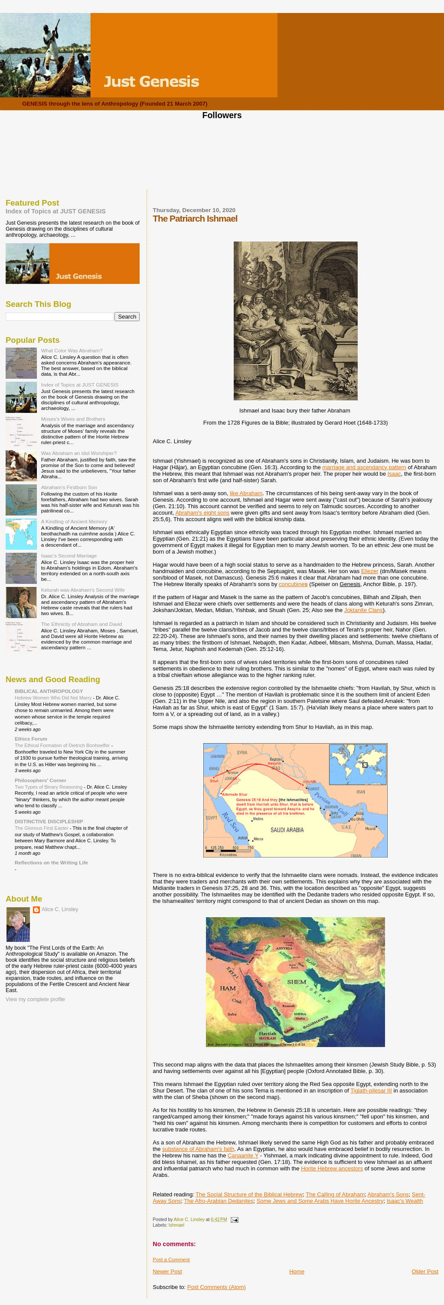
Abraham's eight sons (202, 512)
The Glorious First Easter (42, 828)
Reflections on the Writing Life (51, 862)
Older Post (425, 1271)
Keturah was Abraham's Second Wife (83, 590)
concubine (293, 584)
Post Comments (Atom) (216, 1287)
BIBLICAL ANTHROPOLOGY (49, 691)
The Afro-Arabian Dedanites (218, 1201)
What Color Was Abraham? (72, 350)
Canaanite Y (243, 1155)
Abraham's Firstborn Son (69, 487)
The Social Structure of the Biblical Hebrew (249, 1194)
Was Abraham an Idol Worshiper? (79, 453)
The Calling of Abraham (335, 1194)
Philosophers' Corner (40, 780)
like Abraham (246, 493)
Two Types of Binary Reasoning (49, 786)
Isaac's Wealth (405, 1201)
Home (296, 1271)
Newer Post (167, 1271)
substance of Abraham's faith (198, 1149)
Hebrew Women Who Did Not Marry (54, 697)
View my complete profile (35, 999)
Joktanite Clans (363, 610)
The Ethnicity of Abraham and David (81, 624)
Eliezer (370, 571)
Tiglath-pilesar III (371, 1090)
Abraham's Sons (388, 1194)
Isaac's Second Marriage (69, 555)
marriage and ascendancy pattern (364, 467)
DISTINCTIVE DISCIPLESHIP (49, 821)
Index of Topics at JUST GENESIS (56, 211)
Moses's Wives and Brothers (73, 419)
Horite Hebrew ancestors (332, 1168)
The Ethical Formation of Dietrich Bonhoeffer (63, 745)
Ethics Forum (31, 738)
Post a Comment (171, 1259)
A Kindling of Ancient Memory (74, 521)
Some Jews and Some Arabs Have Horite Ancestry (320, 1201)
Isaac (394, 473)
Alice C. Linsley (60, 909)
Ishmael (176, 1225)
